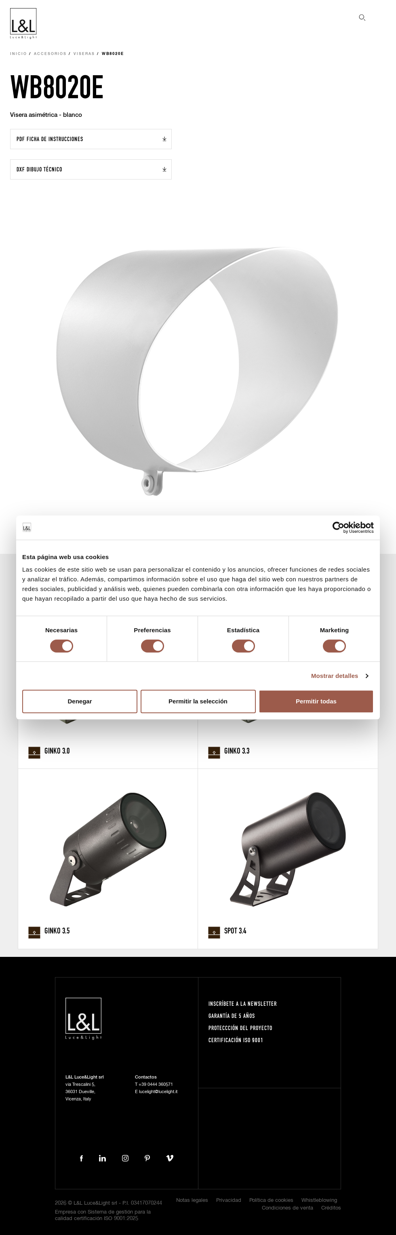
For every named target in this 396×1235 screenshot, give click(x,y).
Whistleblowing (319, 1200)
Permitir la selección (198, 701)
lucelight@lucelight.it (158, 1091)
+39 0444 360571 (156, 1084)
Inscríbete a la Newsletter (243, 1004)
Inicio (18, 54)
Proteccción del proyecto (240, 1028)
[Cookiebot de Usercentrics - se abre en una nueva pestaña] (338, 527)
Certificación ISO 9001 (236, 1040)
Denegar (79, 701)
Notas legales (192, 1200)
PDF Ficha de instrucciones (50, 139)
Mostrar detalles (334, 675)
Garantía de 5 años (232, 1016)
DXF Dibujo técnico (39, 169)
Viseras (84, 54)
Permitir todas (316, 701)
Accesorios (50, 54)
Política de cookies (271, 1200)
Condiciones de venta (287, 1208)
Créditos (331, 1208)
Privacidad (228, 1200)
